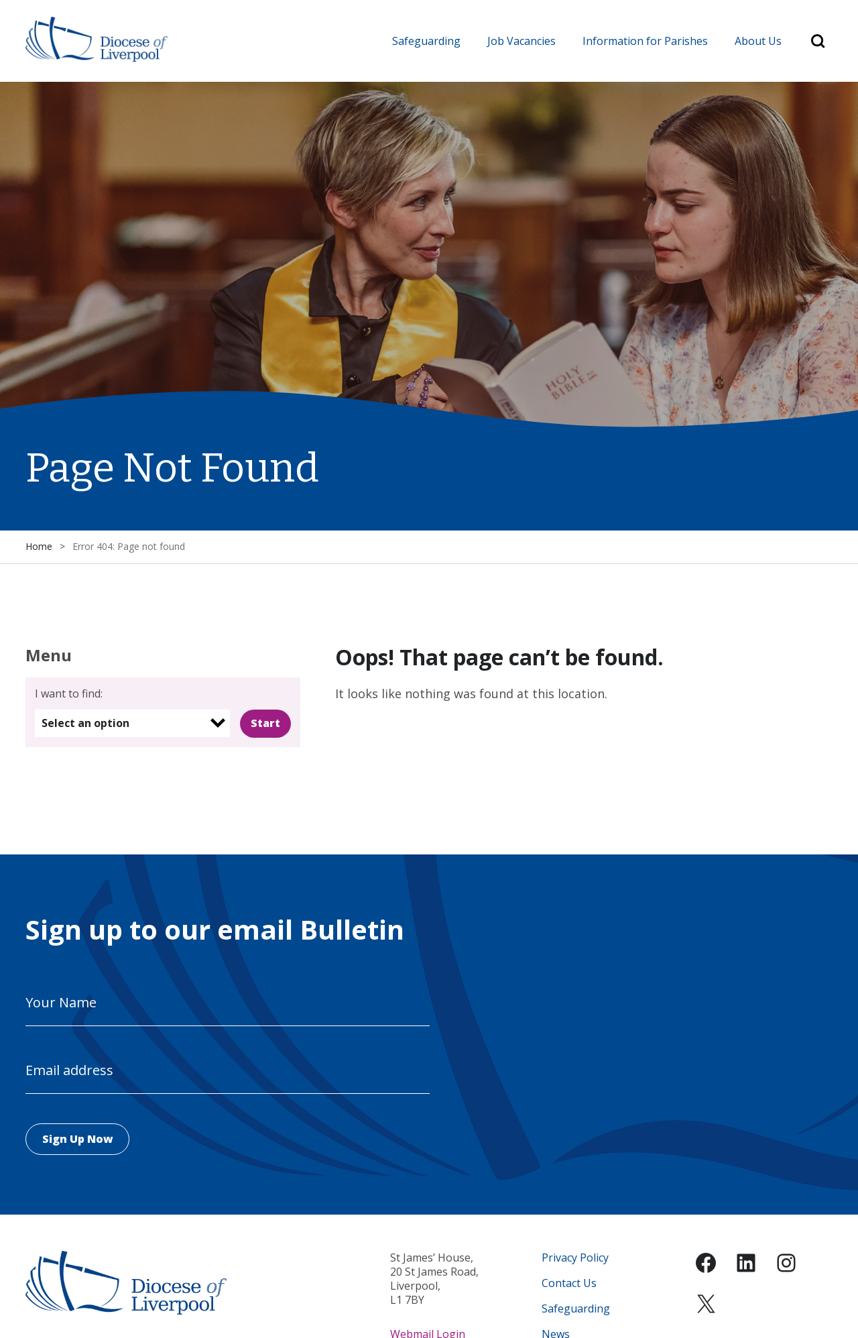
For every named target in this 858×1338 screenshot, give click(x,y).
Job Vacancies (521, 41)
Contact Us (569, 1283)
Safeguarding (426, 41)
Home (38, 547)
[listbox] (132, 723)
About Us (758, 41)
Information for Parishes (645, 41)
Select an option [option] (85, 723)
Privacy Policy (575, 1258)
